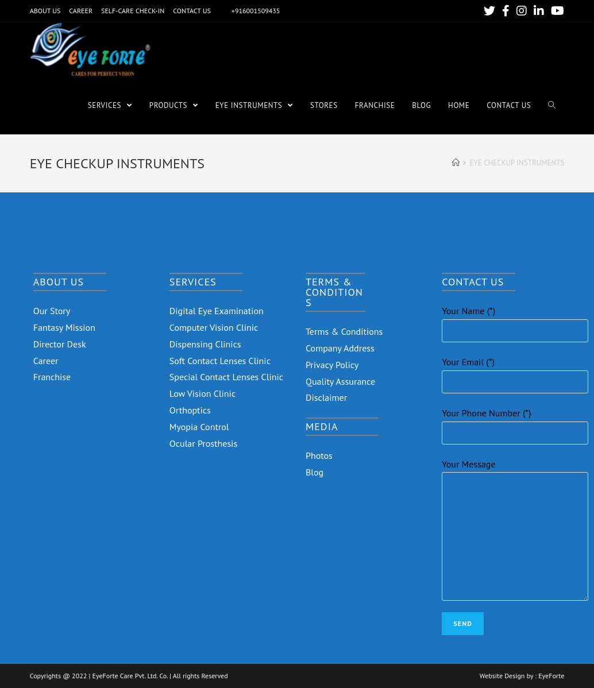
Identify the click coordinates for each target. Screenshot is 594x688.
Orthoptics (190, 410)
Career (46, 360)
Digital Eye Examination (216, 310)
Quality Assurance (340, 381)
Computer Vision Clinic (213, 327)
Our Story (52, 310)
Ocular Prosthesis (203, 443)
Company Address (340, 348)
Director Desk (59, 344)
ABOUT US (45, 10)
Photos (319, 455)
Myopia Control (199, 426)
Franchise (52, 376)
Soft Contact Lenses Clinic (220, 360)
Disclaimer (326, 397)
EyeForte (551, 675)
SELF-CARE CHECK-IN (132, 10)
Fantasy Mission (64, 327)
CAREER (80, 10)
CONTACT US (192, 10)
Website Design (502, 675)
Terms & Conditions (344, 331)
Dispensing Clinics (205, 344)
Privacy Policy (332, 364)
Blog (314, 472)
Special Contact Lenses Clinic (226, 376)
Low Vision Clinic (202, 393)
